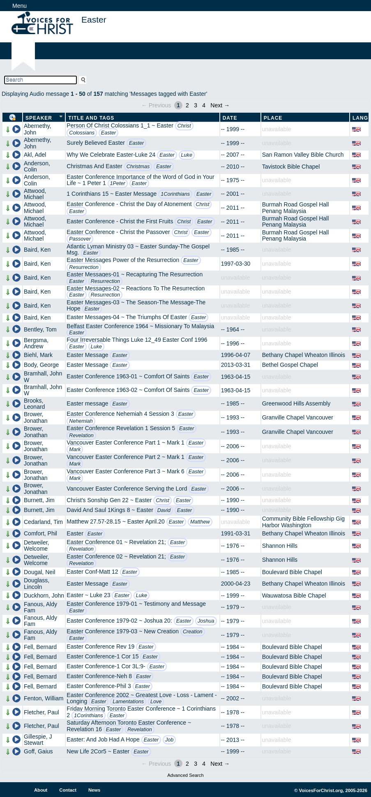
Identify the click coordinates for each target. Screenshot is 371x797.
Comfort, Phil (40, 533)
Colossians (81, 133)
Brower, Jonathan (36, 417)
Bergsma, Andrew (36, 343)
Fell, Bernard (40, 647)
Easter (108, 133)
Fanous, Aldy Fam (40, 607)
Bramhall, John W (43, 376)
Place (273, 118)
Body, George (41, 364)
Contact (67, 790)
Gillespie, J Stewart (38, 739)
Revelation (81, 435)
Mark (75, 449)
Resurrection (83, 267)
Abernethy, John (37, 129)
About (40, 790)
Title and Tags (91, 118)
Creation (193, 632)
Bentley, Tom (40, 329)
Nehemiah (80, 421)
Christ (184, 126)
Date (230, 118)
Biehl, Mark (38, 355)
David (164, 510)
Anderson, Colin (37, 166)
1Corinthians (175, 194)
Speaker (38, 118)
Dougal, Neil (39, 572)
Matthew (200, 522)
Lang (360, 118)
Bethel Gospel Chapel (290, 364)
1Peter (117, 183)
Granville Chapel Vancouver (297, 417)
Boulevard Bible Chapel (292, 572)
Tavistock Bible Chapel (291, 166)
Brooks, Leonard (34, 403)
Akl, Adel (35, 154)
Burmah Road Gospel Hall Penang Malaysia (295, 207)
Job (169, 740)
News (94, 790)
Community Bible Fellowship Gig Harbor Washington (303, 521)
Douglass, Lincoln (36, 583)
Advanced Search (185, 775)
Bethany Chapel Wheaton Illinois (303, 355)
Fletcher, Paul (41, 712)
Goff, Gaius (38, 751)
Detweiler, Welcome (36, 545)
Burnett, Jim (39, 500)
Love (155, 701)
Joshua (206, 621)
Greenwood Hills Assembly (296, 403)
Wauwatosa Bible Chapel (294, 595)
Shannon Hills (279, 545)
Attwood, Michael (35, 194)
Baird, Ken (37, 249)
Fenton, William (43, 698)
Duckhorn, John (44, 595)
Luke (186, 155)
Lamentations (128, 701)
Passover (80, 239)
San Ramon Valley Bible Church (303, 154)
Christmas (138, 166)
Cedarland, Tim (43, 522)
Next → (220, 105)
